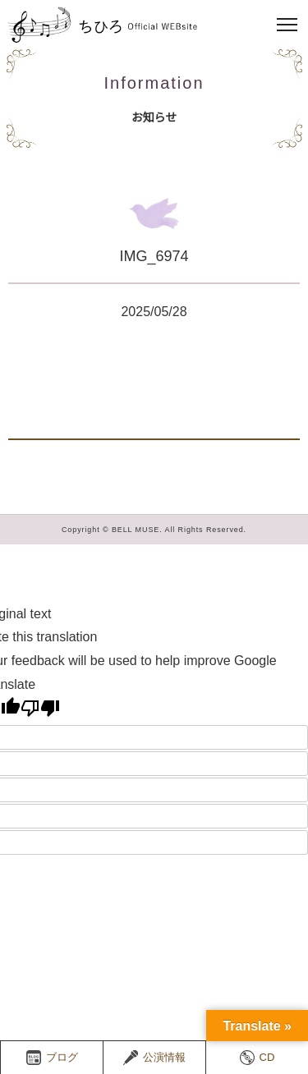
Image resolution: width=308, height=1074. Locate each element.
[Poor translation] (40, 707)
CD (257, 1057)
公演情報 (154, 1057)
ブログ (52, 1057)
